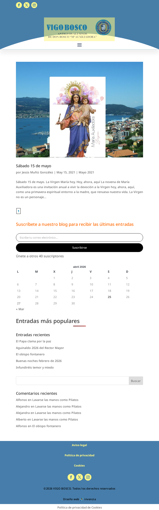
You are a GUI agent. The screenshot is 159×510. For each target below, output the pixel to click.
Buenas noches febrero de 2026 (39, 361)
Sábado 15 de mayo (33, 165)
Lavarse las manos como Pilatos (55, 400)
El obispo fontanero (30, 354)
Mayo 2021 (86, 172)
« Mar (20, 309)
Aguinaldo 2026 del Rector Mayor (40, 348)
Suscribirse (79, 247)
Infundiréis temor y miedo (35, 367)
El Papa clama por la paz (33, 341)
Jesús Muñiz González (37, 172)
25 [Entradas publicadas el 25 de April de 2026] (109, 297)
